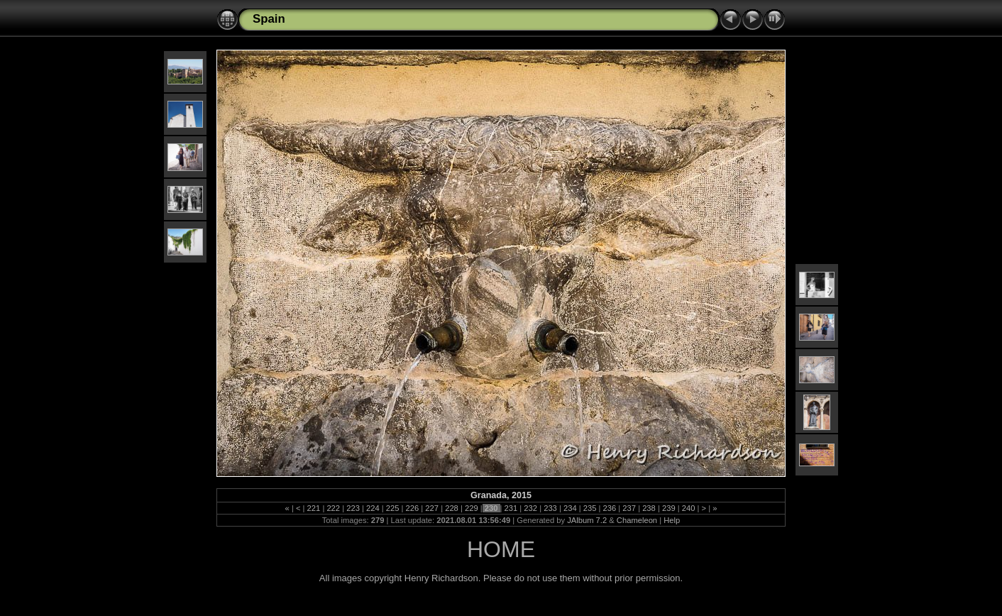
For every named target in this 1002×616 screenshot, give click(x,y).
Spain (269, 19)
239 (669, 508)
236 (609, 508)
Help (672, 520)
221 (313, 508)
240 (689, 508)
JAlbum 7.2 (587, 520)
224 (373, 508)
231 (510, 508)
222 (333, 508)
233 (550, 508)
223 (353, 508)
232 (530, 508)
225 (393, 508)
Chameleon (637, 520)
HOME (501, 549)
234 (570, 508)
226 (412, 508)
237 (629, 508)
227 (432, 508)
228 (452, 508)
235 (590, 508)
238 (649, 508)
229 (471, 508)
